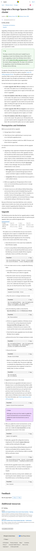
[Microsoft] (18, 2)
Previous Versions (14, 542)
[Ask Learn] (30, 5)
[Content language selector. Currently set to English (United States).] (9, 536)
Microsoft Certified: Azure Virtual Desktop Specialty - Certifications (17, 520)
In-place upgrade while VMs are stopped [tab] (21, 225)
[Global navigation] (1, 2)
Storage (16, 5)
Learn (3, 5)
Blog (20, 542)
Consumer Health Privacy (14, 544)
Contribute (26, 542)
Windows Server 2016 (24, 16)
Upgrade (5, 27)
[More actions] (33, 5)
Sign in (33, 1)
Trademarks (5, 546)
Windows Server (9, 5)
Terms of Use (25, 544)
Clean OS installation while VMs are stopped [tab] (30, 224)
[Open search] (29, 2)
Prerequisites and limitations (9, 25)
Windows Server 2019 (12, 16)
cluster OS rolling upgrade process (18, 60)
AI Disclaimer (6, 542)
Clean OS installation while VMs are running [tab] (13, 224)
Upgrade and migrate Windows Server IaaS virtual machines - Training (17, 512)
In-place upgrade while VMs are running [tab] (5, 225)
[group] (19, 261)
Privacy (4, 544)
